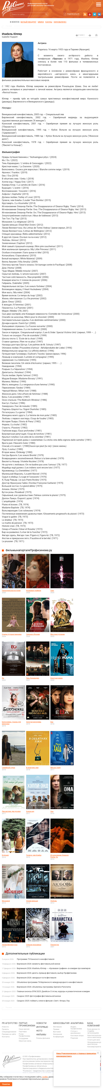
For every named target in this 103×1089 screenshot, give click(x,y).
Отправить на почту (96, 35)
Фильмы (41, 1034)
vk (99, 14)
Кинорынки (57, 1034)
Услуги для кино (93, 1040)
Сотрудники (23, 1038)
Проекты (5, 1029)
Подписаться (73, 14)
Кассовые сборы (77, 1036)
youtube (90, 14)
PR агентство (10, 1023)
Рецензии (74, 1038)
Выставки (57, 1032)
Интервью (42, 1027)
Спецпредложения (9, 1032)
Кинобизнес (60, 22)
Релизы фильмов (43, 1038)
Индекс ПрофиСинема (76, 1028)
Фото (39, 1030)
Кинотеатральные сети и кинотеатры (94, 1036)
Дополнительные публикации (25, 953)
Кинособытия (61, 1023)
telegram (94, 14)
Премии (56, 1029)
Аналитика (77, 1023)
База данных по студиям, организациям (93, 1031)
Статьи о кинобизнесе (75, 1032)
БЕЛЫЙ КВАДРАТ (28, 22)
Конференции (58, 1037)
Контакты (6, 1037)
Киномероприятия (94, 1047)
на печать (90, 35)
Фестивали (57, 1027)
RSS (85, 14)
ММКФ (41, 22)
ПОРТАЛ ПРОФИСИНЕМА (27, 1024)
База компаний (93, 1024)
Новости (5, 1027)
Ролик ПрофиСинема (24, 1035)
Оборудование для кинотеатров (94, 1043)
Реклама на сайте (9, 1034)
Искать (46, 14)
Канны (48, 22)
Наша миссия (24, 1029)
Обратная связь (25, 1041)
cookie (45, 1077)
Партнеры (23, 1032)
